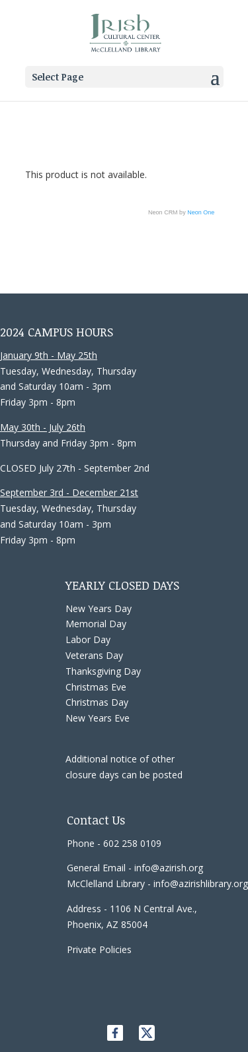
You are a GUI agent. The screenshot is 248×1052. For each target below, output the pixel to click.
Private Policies (99, 949)
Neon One (200, 212)
